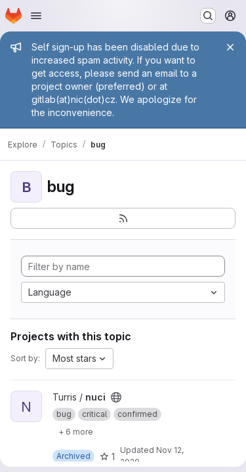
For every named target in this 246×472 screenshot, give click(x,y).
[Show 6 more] (75, 431)
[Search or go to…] (208, 16)
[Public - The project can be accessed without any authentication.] (116, 397)
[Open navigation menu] (36, 15)
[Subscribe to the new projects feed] (123, 218)
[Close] (230, 47)
